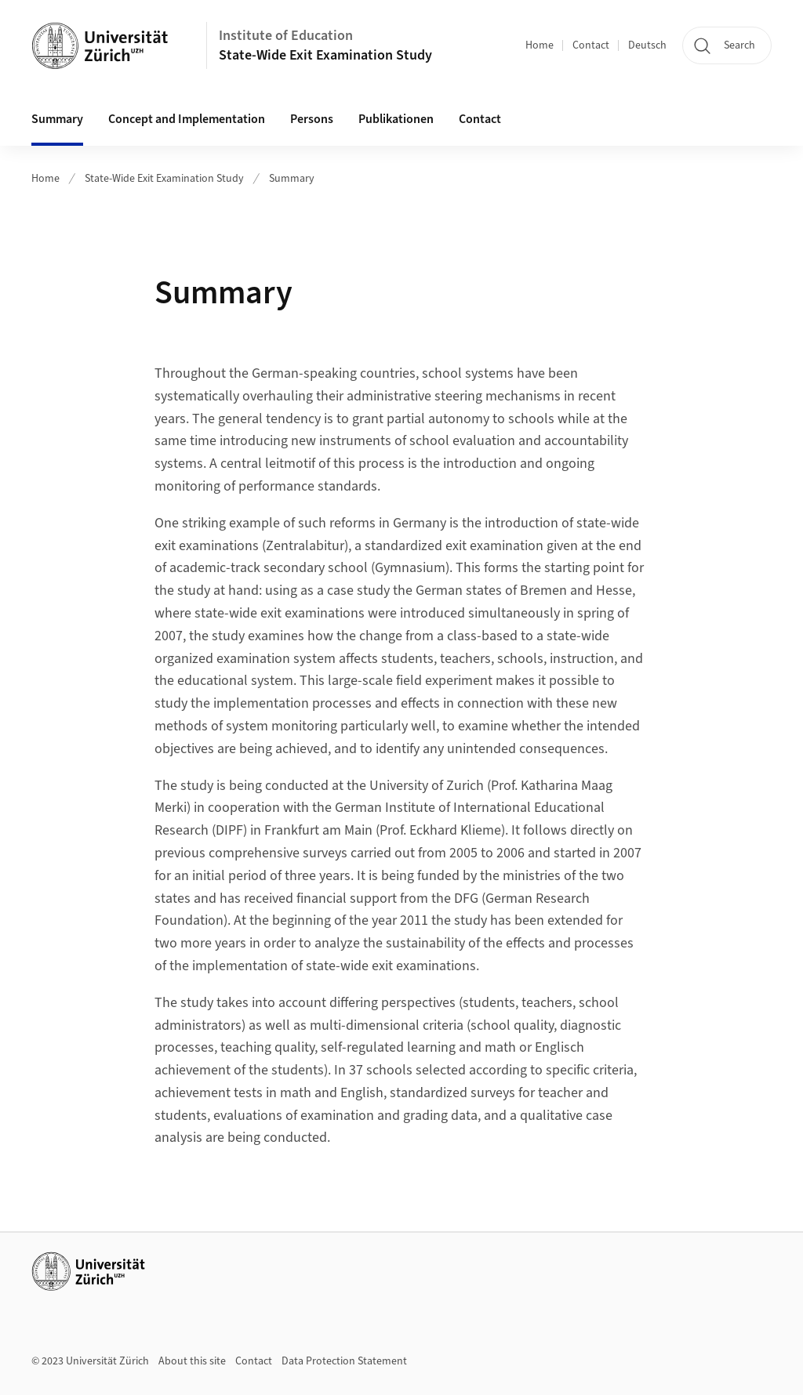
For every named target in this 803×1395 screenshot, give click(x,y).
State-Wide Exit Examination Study (325, 55)
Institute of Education (286, 35)
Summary (57, 119)
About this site (192, 1361)
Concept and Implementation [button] (186, 119)
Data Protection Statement (344, 1361)
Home (539, 45)
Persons (311, 119)
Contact (590, 45)
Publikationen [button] (396, 119)
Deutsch (647, 45)
